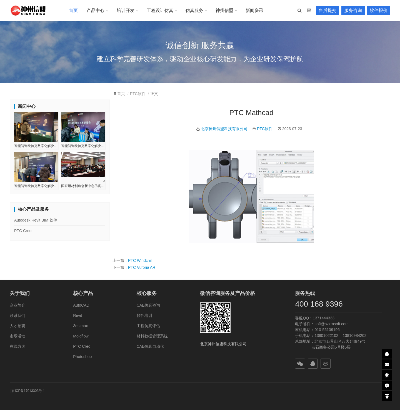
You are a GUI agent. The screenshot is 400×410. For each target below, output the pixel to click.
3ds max (80, 326)
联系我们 (17, 315)
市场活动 (17, 336)
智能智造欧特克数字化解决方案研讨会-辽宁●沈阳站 (36, 186)
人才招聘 (17, 326)
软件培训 (144, 315)
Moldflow (80, 336)
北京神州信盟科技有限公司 (224, 128)
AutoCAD (81, 305)
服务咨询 (353, 10)
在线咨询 (17, 346)
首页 (73, 10)
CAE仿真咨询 (148, 305)
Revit (77, 315)
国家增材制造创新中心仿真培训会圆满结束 (83, 186)
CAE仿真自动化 (150, 346)
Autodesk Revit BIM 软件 (35, 220)
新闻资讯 (254, 10)
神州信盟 (224, 10)
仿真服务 (194, 10)
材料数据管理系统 (152, 336)
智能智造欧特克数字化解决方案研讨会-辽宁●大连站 (83, 146)
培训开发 (125, 10)
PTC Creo (22, 230)
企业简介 (17, 305)
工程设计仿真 (160, 10)
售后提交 (327, 10)
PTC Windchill (140, 260)
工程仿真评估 (148, 326)
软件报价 (379, 10)
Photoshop (82, 356)
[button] (299, 10)
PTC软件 (138, 93)
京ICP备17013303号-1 (28, 391)
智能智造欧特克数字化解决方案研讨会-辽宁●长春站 (36, 146)
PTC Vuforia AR (141, 267)
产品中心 (95, 10)
